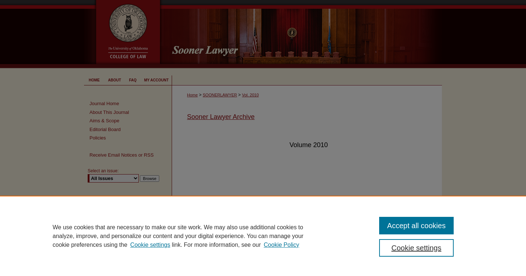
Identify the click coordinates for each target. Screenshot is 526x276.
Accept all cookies (416, 226)
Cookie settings (150, 245)
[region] (263, 236)
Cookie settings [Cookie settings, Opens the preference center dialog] (417, 248)
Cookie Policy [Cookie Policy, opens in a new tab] (281, 245)
